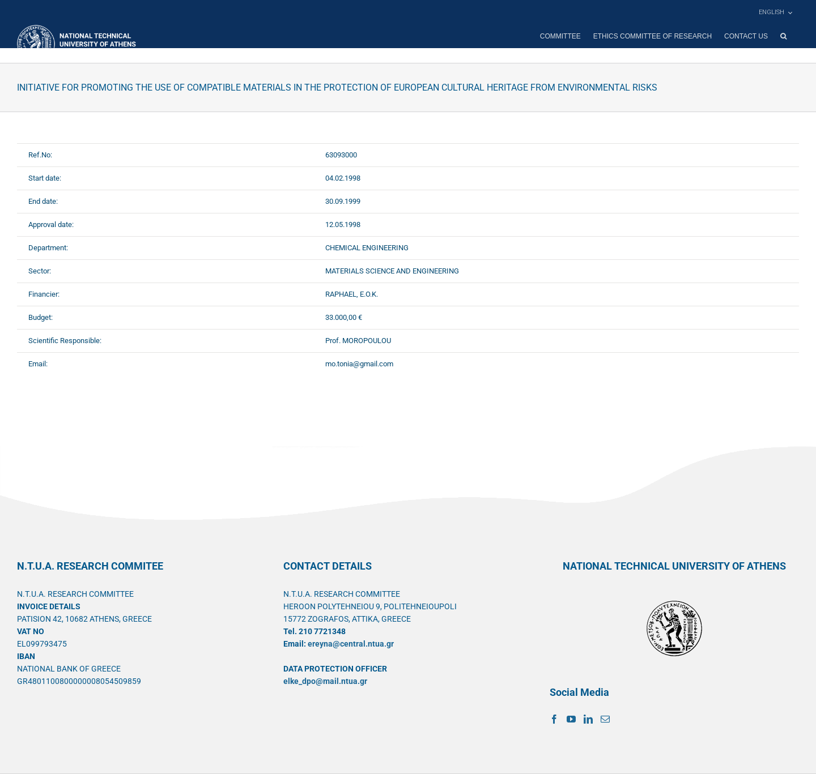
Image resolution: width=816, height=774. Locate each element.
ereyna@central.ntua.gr (351, 643)
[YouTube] (571, 719)
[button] (783, 36)
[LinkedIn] (588, 719)
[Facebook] (554, 719)
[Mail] (605, 719)
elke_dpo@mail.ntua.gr (325, 681)
